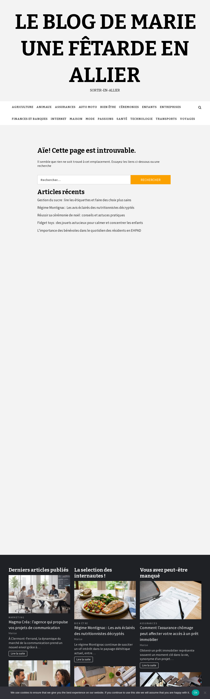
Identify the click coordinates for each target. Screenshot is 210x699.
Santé (121, 119)
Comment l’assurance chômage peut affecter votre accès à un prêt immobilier (169, 633)
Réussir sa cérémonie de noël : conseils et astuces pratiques (81, 215)
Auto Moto (88, 107)
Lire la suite (18, 653)
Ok (195, 692)
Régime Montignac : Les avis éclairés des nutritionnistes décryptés (85, 207)
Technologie (141, 119)
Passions (105, 119)
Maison (76, 119)
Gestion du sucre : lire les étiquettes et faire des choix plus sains (84, 200)
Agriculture (22, 107)
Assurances (65, 107)
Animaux (44, 107)
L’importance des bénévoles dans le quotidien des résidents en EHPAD (89, 230)
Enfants (149, 107)
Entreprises (170, 107)
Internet (58, 119)
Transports (166, 119)
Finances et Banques (30, 119)
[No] (205, 693)
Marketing (16, 617)
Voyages (187, 119)
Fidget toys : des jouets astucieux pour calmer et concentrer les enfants (90, 222)
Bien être (108, 107)
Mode (90, 119)
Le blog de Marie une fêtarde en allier (105, 48)
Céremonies (129, 107)
